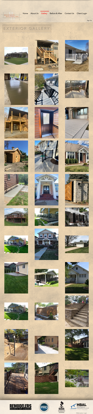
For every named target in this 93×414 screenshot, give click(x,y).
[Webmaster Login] (82, 413)
